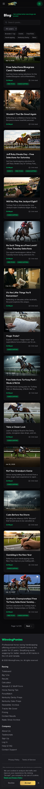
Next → (29, 626)
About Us (6, 731)
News (34, 37)
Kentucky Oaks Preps (11, 701)
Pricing (5, 712)
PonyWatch (7, 694)
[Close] (38, 783)
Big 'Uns (5, 675)
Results (5, 679)
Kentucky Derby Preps (12, 697)
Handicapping (10, 37)
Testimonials (7, 735)
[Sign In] (40, 3)
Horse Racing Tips (10, 690)
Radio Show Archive (11, 720)
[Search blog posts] (22, 22)
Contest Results (9, 716)
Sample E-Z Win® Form (12, 686)
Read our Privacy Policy (13, 778)
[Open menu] (3, 3)
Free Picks (30, 34)
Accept (28, 783)
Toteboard (6, 671)
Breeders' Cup (10, 34)
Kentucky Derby (23, 37)
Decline (11, 783)
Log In (5, 742)
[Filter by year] (10, 29)
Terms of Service (29, 760)
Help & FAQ (7, 746)
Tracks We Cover (9, 708)
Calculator (6, 682)
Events (21, 34)
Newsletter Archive (10, 705)
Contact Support (9, 749)
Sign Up (5, 738)
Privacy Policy (13, 760)
